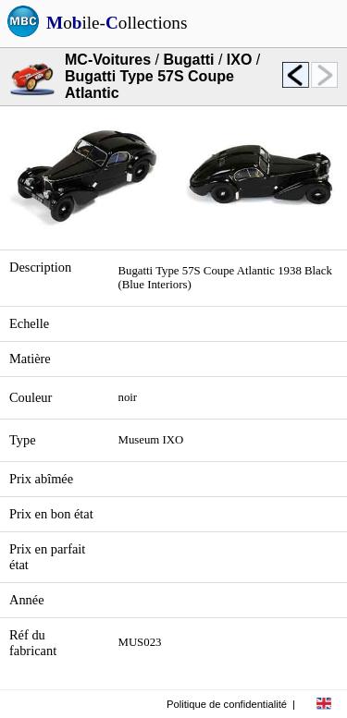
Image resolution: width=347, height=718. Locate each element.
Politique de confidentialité (227, 704)
